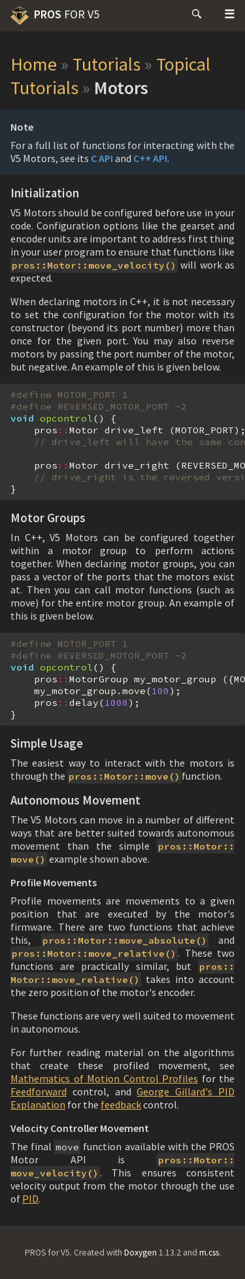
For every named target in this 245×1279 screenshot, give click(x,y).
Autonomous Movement (75, 800)
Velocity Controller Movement (79, 1128)
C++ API (150, 158)
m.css (209, 1252)
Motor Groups (48, 517)
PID (30, 1198)
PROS (54, 16)
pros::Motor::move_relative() (94, 953)
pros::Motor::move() (124, 776)
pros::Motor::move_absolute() (124, 940)
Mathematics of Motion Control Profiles (104, 1078)
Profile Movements (53, 882)
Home (33, 64)
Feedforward (38, 1091)
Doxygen (140, 1252)
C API (102, 158)
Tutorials (106, 64)
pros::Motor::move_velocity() (94, 265)
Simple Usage (46, 743)
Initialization (44, 193)
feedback (121, 1104)
